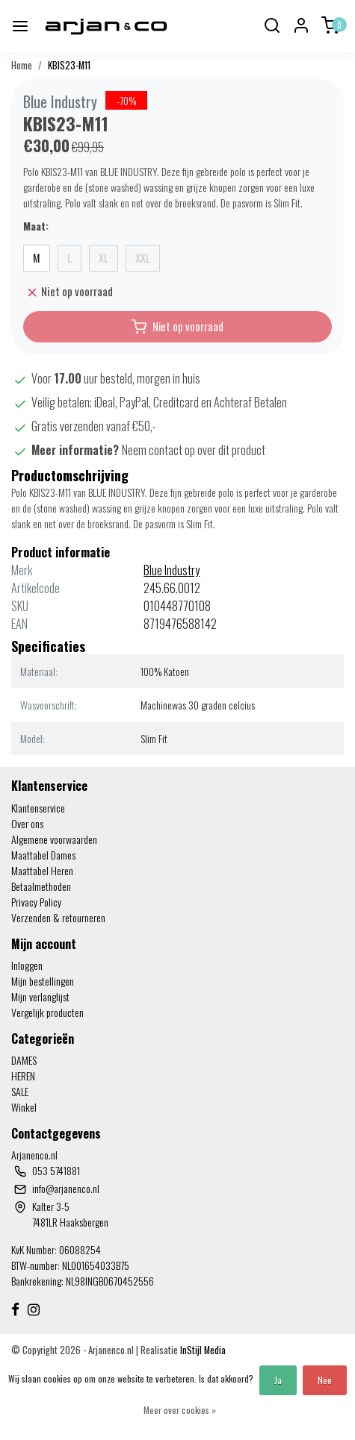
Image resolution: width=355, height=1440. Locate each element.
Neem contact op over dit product (193, 450)
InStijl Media (202, 1350)
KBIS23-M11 (69, 65)
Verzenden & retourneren (58, 917)
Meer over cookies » (179, 1409)
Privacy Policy (36, 902)
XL (103, 258)
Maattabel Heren (42, 870)
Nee (325, 1380)
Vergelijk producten (47, 1012)
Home (21, 65)
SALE (19, 1091)
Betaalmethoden (41, 886)
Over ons (27, 823)
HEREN (23, 1075)
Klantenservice (38, 808)
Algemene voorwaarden (54, 839)
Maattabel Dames (43, 855)
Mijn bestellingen (42, 981)
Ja (278, 1380)
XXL (142, 258)
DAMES (24, 1060)
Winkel (24, 1107)
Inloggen (27, 965)
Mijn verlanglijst (40, 996)
